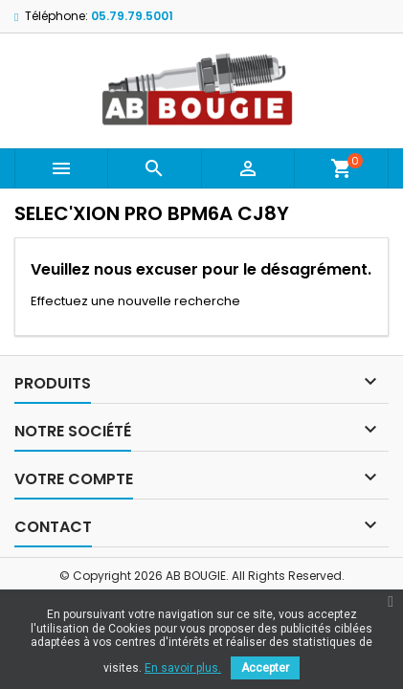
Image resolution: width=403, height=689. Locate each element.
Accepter (265, 668)
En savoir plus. (183, 668)
